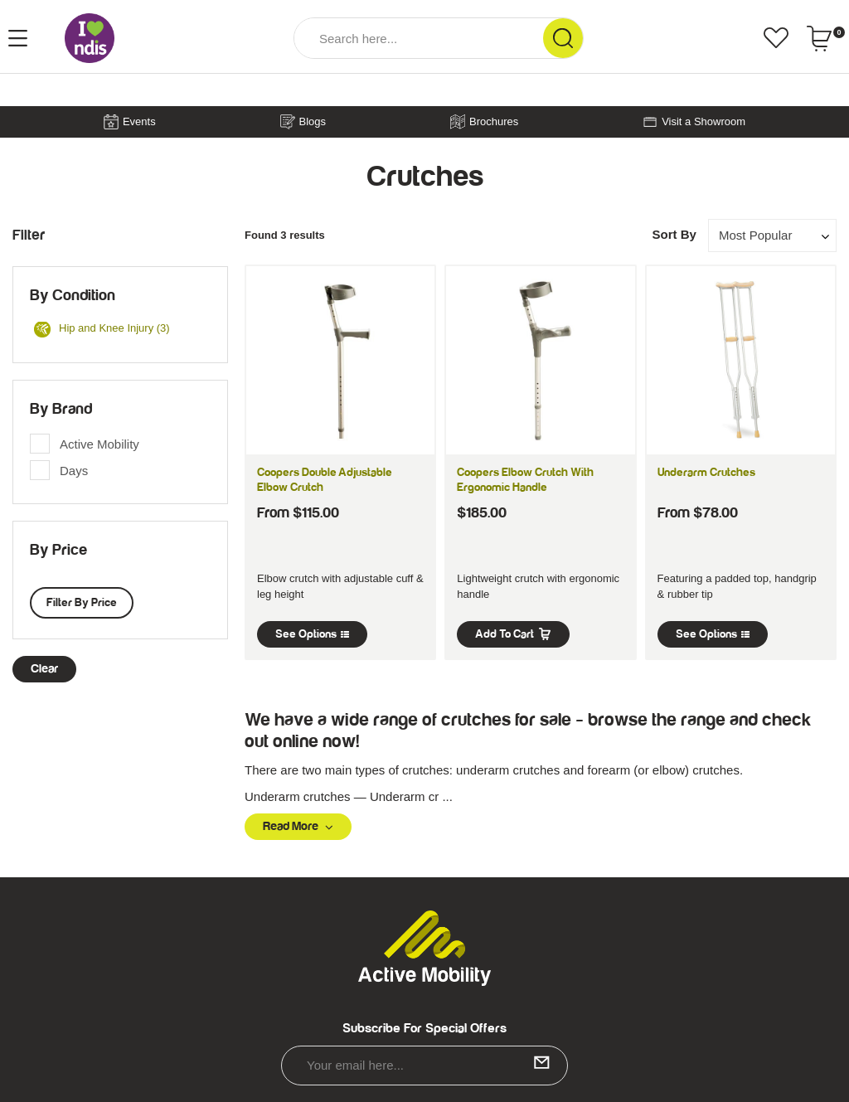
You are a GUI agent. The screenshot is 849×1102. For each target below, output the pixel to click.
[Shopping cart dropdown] (825, 38)
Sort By (674, 234)
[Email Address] (424, 1065)
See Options (312, 634)
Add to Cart (513, 634)
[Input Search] (418, 38)
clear (44, 669)
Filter (28, 235)
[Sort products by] (772, 235)
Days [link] (74, 471)
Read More (298, 826)
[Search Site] (563, 38)
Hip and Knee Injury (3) (102, 329)
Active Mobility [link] (99, 444)
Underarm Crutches (706, 472)
